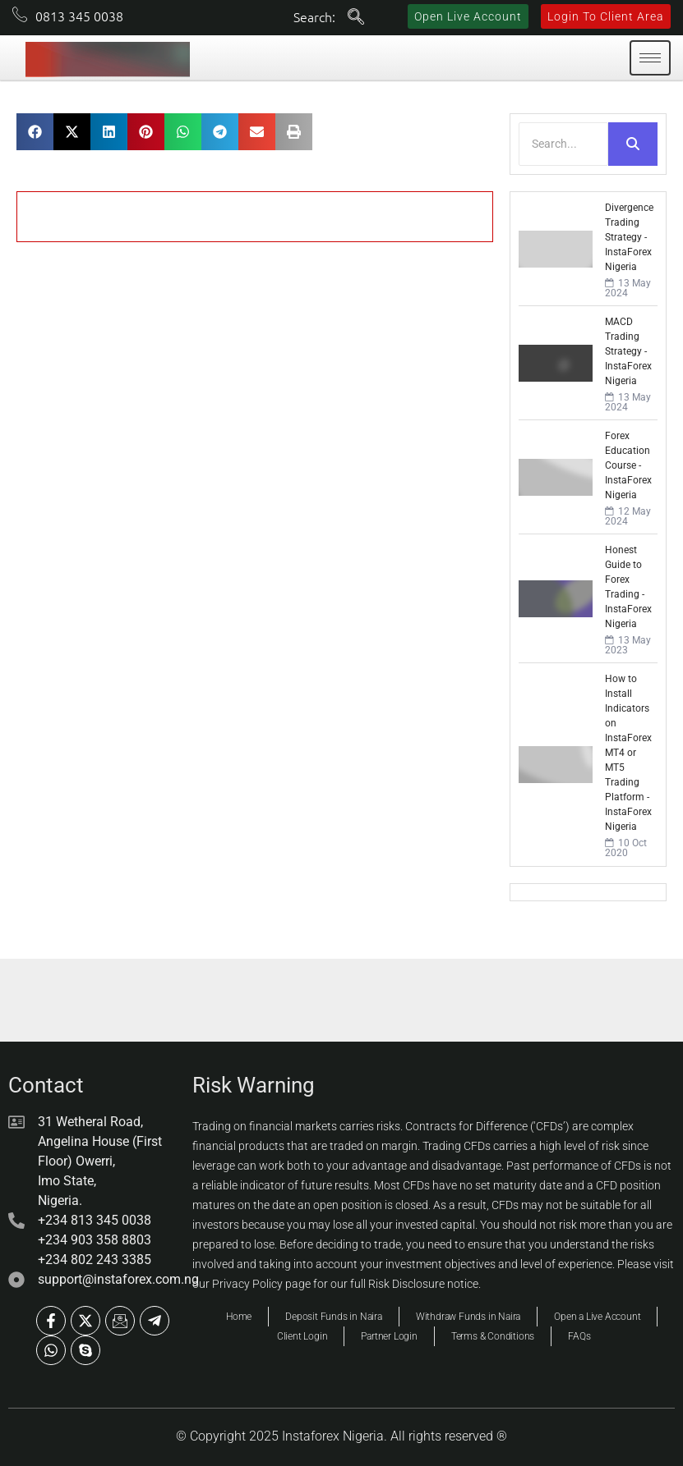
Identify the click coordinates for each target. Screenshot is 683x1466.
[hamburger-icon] (650, 58)
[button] (34, 131)
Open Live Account (468, 16)
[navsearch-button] (355, 18)
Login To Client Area (605, 16)
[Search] (563, 144)
